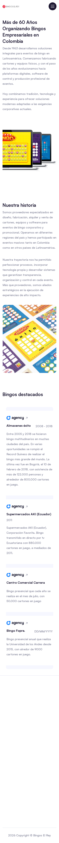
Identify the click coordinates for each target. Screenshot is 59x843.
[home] (11, 6)
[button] (52, 6)
